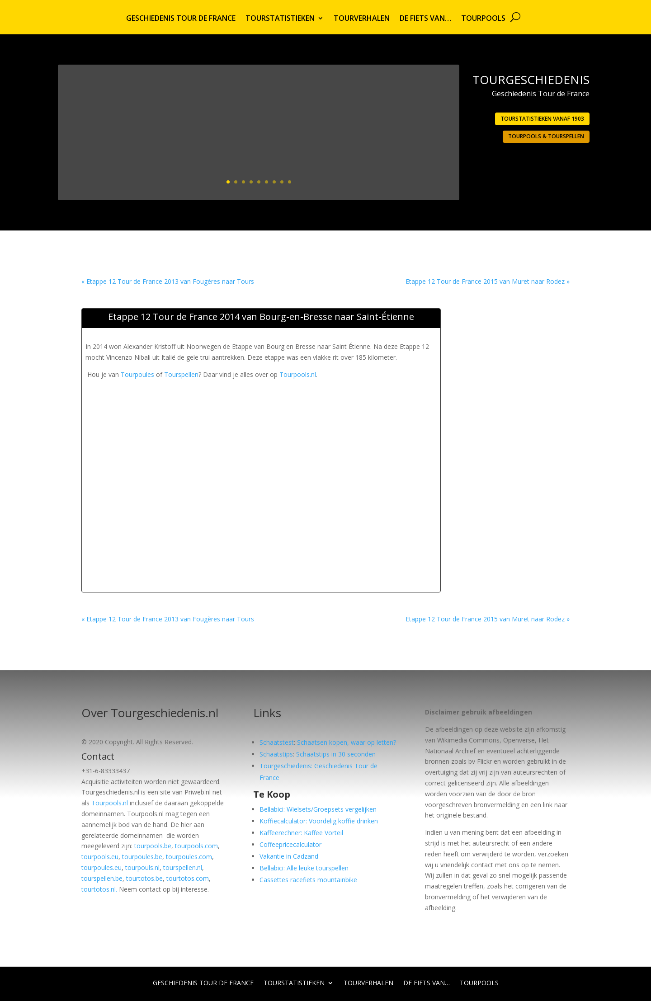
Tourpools (483, 19)
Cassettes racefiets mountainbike (308, 879)
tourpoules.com (189, 856)
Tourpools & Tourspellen (546, 136)
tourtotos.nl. (99, 889)
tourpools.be (152, 845)
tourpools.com (196, 845)
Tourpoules (137, 374)
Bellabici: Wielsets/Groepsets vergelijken (318, 809)
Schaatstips (276, 754)
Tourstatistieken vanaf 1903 (542, 118)
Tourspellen (181, 374)
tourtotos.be (144, 878)
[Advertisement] (250, 400)
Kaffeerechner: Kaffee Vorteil (301, 832)
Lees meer (416, 165)
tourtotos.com (187, 878)
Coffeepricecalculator (290, 844)
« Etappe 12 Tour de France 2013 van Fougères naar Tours (167, 281)
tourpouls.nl (142, 867)
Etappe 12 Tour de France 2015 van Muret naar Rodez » (488, 281)
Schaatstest (276, 742)
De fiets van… (425, 19)
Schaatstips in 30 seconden (336, 754)
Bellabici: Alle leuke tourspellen (304, 868)
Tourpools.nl (297, 374)
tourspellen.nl (182, 867)
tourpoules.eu (101, 867)
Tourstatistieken (280, 19)
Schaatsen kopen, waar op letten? (346, 742)
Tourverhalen (362, 19)
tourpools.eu (99, 856)
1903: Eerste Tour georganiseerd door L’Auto (355, 107)
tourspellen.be (102, 878)
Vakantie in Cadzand (288, 856)
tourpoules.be (142, 856)
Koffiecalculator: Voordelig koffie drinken (318, 821)
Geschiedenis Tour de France (181, 19)
